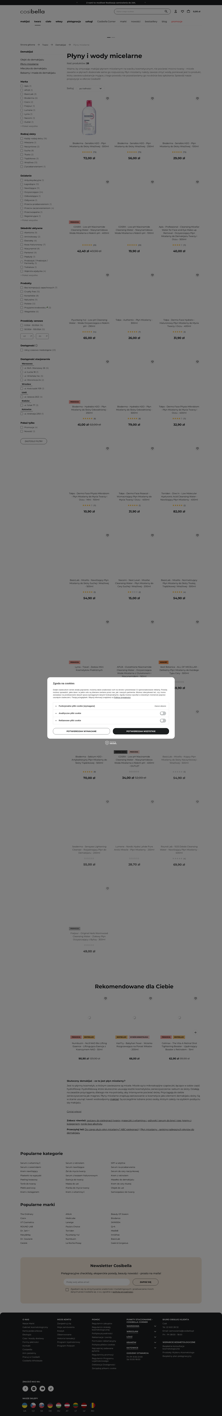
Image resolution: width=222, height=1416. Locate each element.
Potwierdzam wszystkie (140, 731)
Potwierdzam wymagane (81, 731)
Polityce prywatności (122, 697)
